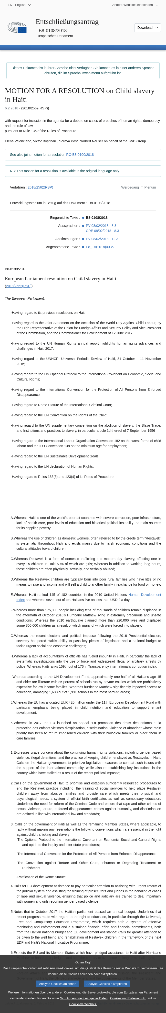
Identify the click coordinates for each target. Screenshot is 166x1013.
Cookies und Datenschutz (128, 998)
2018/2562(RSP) (40, 187)
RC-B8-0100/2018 (80, 155)
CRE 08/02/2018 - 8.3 (102, 231)
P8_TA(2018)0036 (100, 247)
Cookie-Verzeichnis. (83, 1004)
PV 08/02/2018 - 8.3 (101, 226)
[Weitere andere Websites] (135, 5)
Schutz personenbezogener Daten (83, 998)
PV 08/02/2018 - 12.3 (102, 239)
